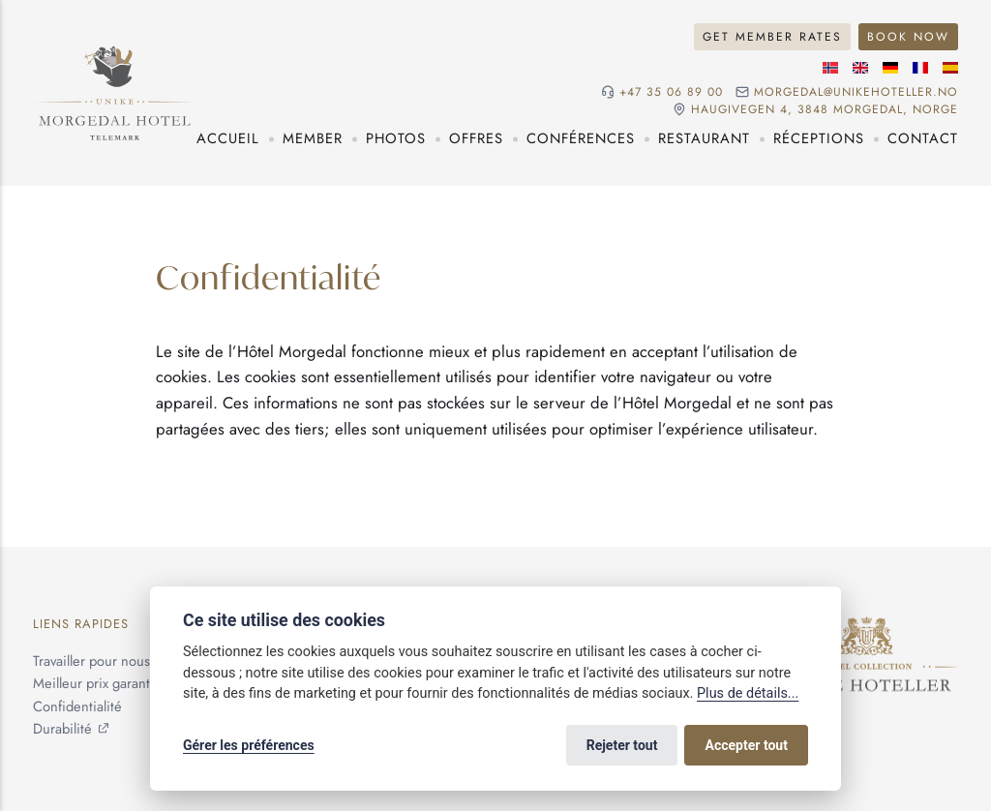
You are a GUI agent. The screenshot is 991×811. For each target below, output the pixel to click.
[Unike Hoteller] (866, 627)
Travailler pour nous (91, 661)
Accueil (227, 138)
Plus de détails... (747, 693)
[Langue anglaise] (860, 68)
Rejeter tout (622, 745)
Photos (396, 138)
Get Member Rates (772, 36)
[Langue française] (920, 68)
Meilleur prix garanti (93, 683)
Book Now (908, 36)
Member (313, 138)
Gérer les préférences (249, 745)
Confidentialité (77, 706)
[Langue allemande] (890, 68)
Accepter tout (747, 745)
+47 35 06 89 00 (671, 92)
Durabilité (62, 728)
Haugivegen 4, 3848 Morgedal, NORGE (824, 110)
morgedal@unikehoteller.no (856, 92)
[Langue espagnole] (950, 68)
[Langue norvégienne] (830, 68)
